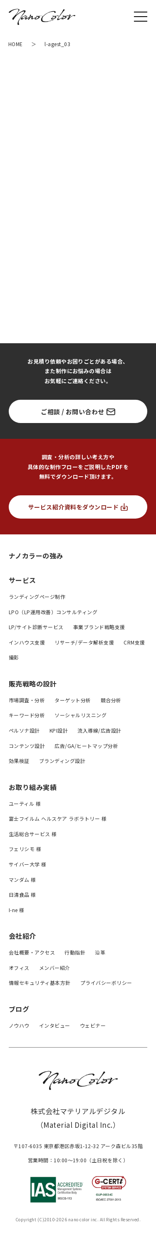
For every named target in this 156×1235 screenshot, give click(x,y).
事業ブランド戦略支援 (99, 626)
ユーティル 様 (25, 803)
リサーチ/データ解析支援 (84, 642)
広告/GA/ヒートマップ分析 (86, 745)
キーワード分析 (27, 714)
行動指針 (74, 952)
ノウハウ (19, 1025)
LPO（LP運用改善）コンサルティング (53, 611)
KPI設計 (59, 730)
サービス (22, 580)
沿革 (100, 952)
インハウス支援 (27, 642)
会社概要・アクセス (32, 952)
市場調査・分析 (27, 700)
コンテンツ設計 (27, 745)
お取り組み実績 (33, 787)
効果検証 (19, 760)
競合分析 (111, 700)
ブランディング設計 (62, 760)
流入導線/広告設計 (99, 730)
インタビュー (54, 1025)
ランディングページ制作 (37, 596)
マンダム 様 (22, 879)
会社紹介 (22, 936)
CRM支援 (134, 642)
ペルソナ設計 (24, 730)
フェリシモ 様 (25, 848)
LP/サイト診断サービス (36, 626)
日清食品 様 (22, 894)
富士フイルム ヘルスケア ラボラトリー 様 (57, 818)
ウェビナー (93, 1025)
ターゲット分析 (72, 700)
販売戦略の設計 (33, 684)
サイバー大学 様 (28, 864)
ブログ (19, 1009)
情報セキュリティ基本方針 (40, 982)
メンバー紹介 (54, 967)
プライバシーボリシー (106, 982)
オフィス (19, 967)
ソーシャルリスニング (80, 714)
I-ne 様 (17, 909)
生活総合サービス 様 (33, 833)
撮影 (14, 657)
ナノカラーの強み (36, 555)
